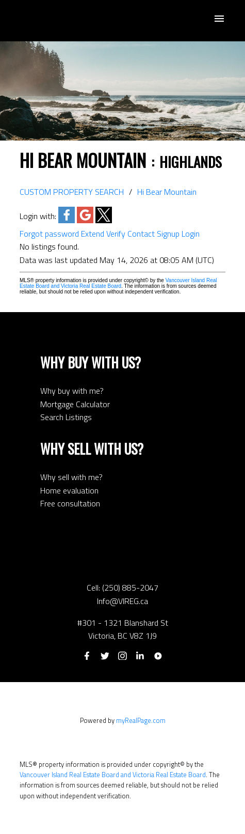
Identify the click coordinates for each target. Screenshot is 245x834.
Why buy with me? (72, 390)
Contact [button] (141, 233)
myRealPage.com (141, 720)
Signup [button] (168, 233)
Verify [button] (115, 233)
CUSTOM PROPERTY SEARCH (72, 192)
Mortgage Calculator (75, 404)
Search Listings (66, 417)
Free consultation (70, 503)
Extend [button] (92, 233)
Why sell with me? (71, 477)
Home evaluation (69, 490)
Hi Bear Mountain (167, 192)
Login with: (38, 216)
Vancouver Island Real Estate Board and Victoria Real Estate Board (118, 283)
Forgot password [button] (49, 233)
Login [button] (191, 233)
